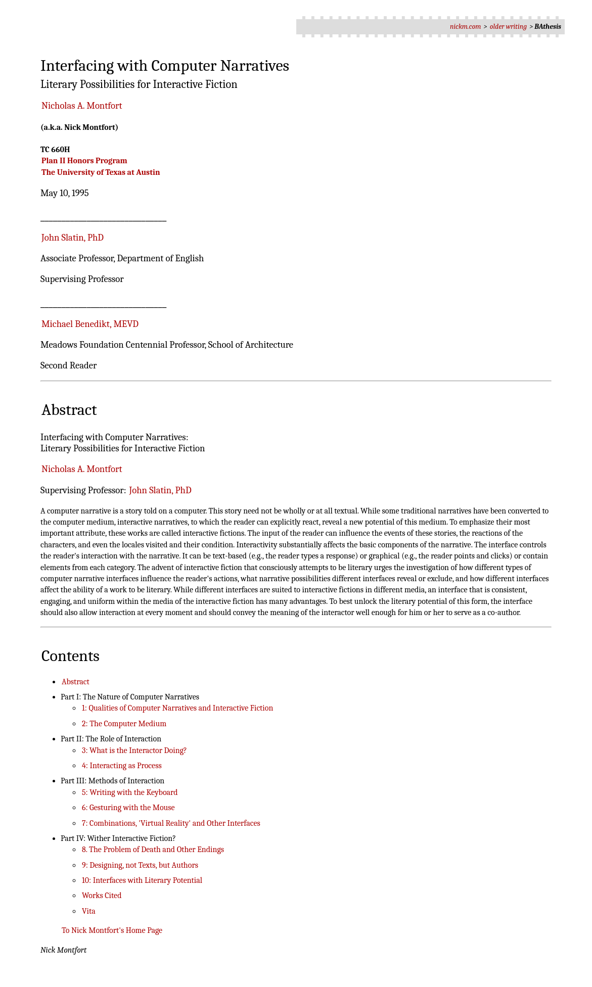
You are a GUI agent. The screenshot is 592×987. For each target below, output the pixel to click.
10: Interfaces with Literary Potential (142, 880)
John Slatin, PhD (72, 237)
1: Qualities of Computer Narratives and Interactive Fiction (177, 708)
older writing (508, 26)
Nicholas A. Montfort (81, 105)
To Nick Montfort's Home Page (112, 930)
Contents (70, 655)
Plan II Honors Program (84, 160)
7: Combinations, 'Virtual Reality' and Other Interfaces (171, 823)
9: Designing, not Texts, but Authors (140, 865)
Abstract (69, 409)
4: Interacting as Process (122, 765)
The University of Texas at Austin (100, 172)
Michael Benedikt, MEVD (90, 324)
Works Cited (101, 895)
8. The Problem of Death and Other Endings (153, 849)
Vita (89, 911)
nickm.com (465, 26)
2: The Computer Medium (124, 723)
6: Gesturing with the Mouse (128, 807)
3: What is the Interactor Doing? (134, 750)
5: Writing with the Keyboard (130, 792)
